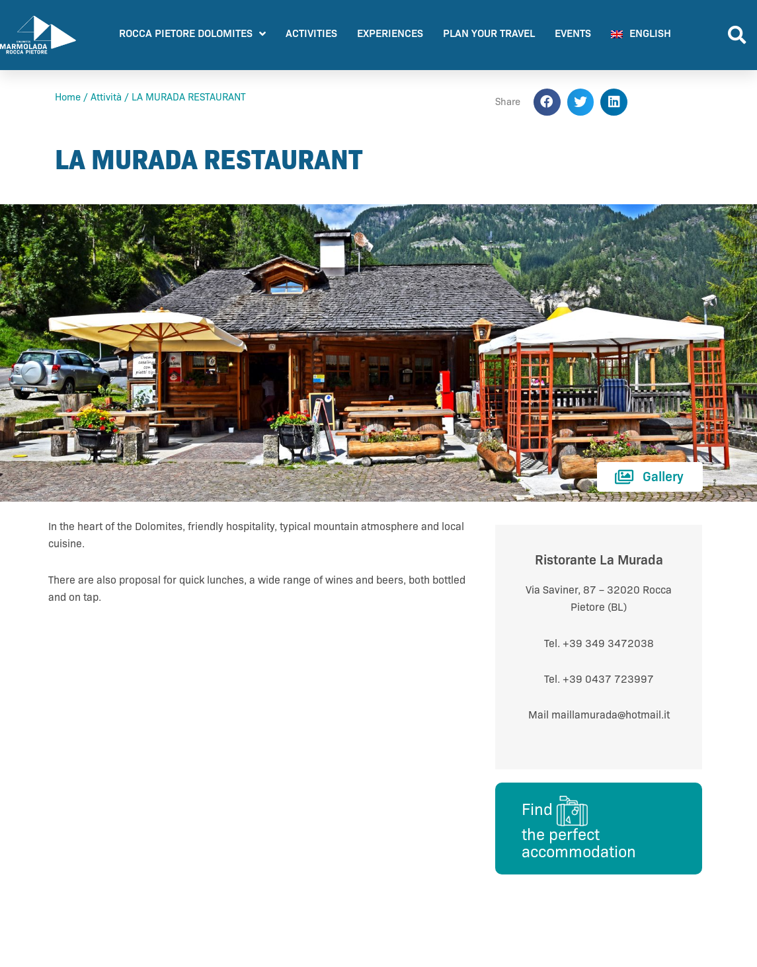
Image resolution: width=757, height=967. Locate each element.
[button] (737, 35)
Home (68, 97)
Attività (106, 97)
